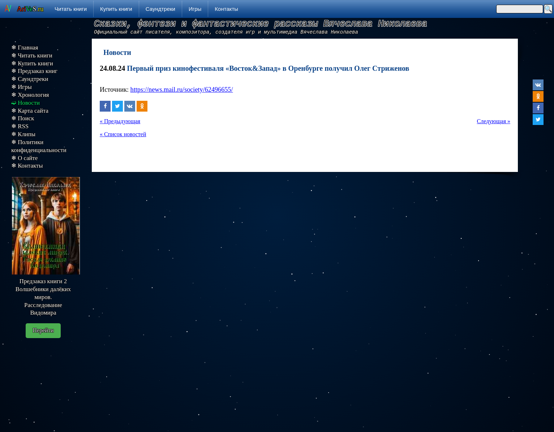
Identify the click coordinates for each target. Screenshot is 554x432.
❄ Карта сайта (29, 110)
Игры (195, 9)
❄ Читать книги (31, 55)
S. (30, 9)
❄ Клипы (23, 134)
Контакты (226, 9)
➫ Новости (25, 102)
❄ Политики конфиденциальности (38, 146)
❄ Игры (21, 86)
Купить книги (116, 9)
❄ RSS (20, 126)
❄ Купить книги (32, 63)
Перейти (43, 330)
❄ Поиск (22, 118)
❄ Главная (24, 47)
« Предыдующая (120, 121)
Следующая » (493, 121)
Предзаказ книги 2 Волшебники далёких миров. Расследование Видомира (43, 297)
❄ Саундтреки (29, 78)
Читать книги (71, 9)
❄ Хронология (30, 94)
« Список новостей (123, 134)
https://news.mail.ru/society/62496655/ (181, 89)
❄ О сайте (24, 158)
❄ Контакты (27, 165)
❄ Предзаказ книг (34, 71)
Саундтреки (160, 9)
